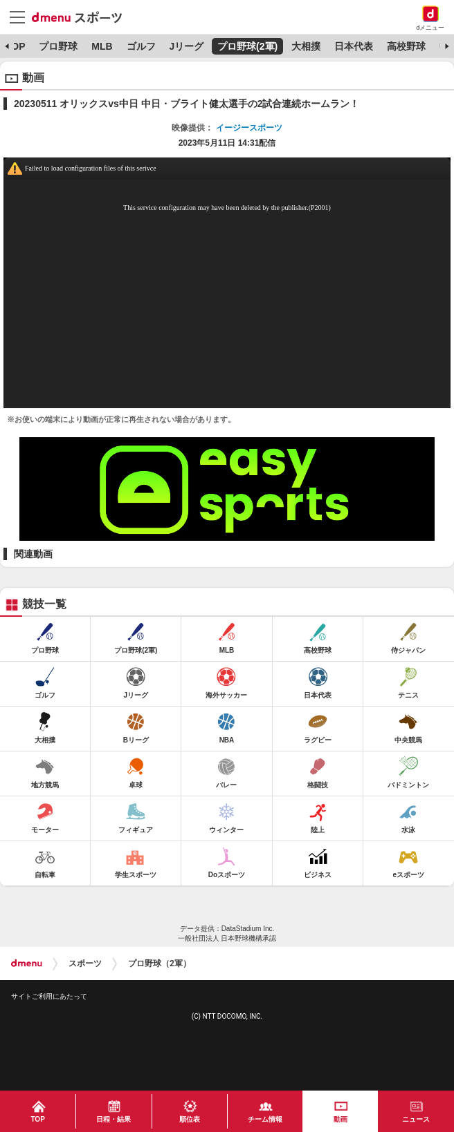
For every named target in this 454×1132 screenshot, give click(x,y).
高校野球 (406, 46)
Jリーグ (186, 46)
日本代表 (353, 46)
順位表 (189, 1119)
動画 (340, 1119)
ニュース (416, 1119)
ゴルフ (141, 46)
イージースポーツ (249, 128)
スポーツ (85, 963)
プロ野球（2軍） (159, 963)
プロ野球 (58, 46)
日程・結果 (113, 1119)
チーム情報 (265, 1119)
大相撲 (305, 46)
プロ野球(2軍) (247, 46)
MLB (101, 46)
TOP (16, 46)
